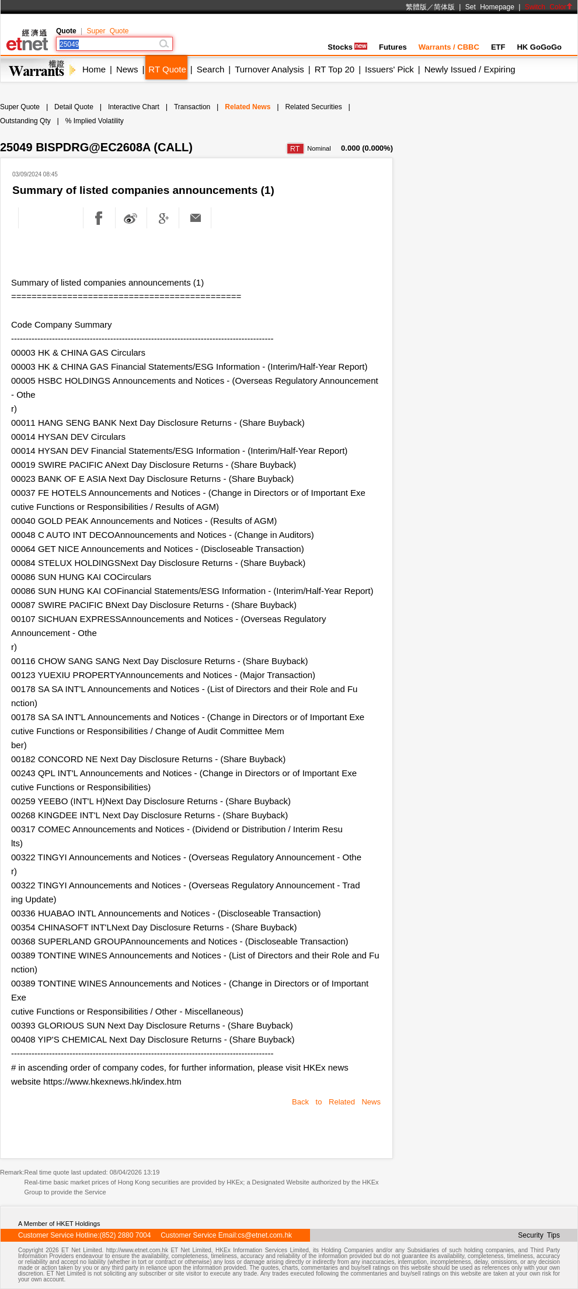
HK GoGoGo (539, 47)
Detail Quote (73, 107)
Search (211, 69)
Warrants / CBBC (449, 47)
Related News (247, 107)
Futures (393, 47)
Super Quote (107, 31)
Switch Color (549, 7)
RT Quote (167, 69)
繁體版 (416, 7)
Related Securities (313, 107)
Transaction (192, 107)
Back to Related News (336, 1101)
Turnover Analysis (269, 69)
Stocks (347, 47)
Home (94, 69)
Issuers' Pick (389, 69)
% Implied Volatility (94, 121)
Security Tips (539, 1235)
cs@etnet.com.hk (265, 1235)
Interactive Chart (133, 107)
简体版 (444, 7)
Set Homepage (489, 7)
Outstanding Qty (25, 121)
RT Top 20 (334, 69)
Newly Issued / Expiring (470, 69)
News (127, 69)
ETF (498, 47)
